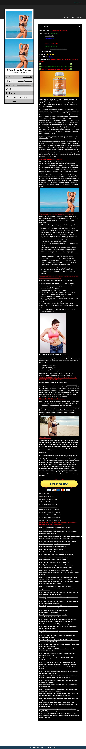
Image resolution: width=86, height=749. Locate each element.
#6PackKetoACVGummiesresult (48, 507)
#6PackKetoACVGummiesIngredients (49, 512)
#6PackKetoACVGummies (46, 496)
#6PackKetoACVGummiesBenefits (49, 509)
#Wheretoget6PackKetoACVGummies (50, 515)
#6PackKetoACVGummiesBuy (47, 502)
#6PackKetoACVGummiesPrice (48, 499)
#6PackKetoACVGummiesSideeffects (49, 517)
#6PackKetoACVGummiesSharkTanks (50, 520)
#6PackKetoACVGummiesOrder (48, 504)
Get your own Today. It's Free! (43, 747)
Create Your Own (78, 2)
